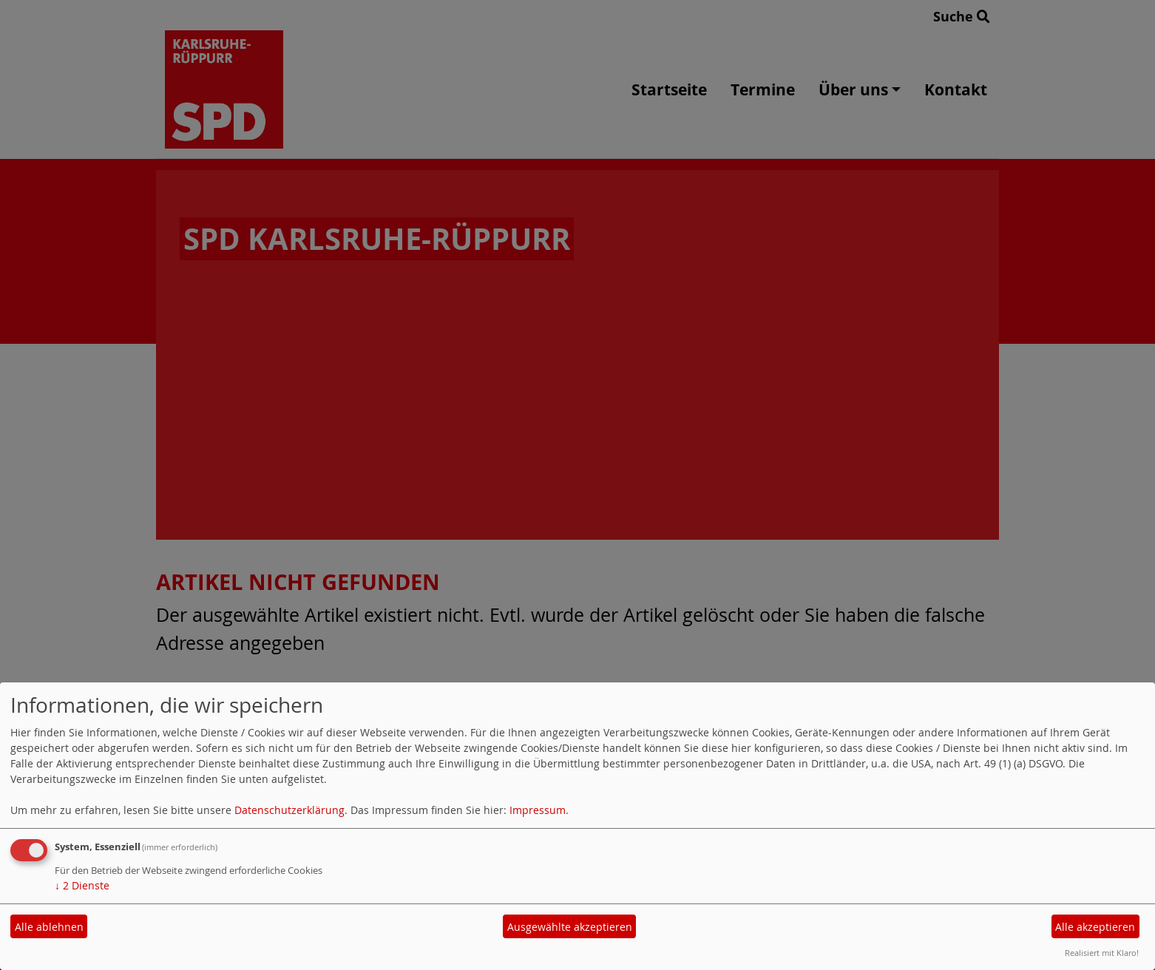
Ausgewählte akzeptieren (569, 927)
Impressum (537, 810)
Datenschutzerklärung (289, 810)
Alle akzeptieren (1095, 927)
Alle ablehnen (49, 927)
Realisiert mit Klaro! (1102, 952)
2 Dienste (82, 885)
